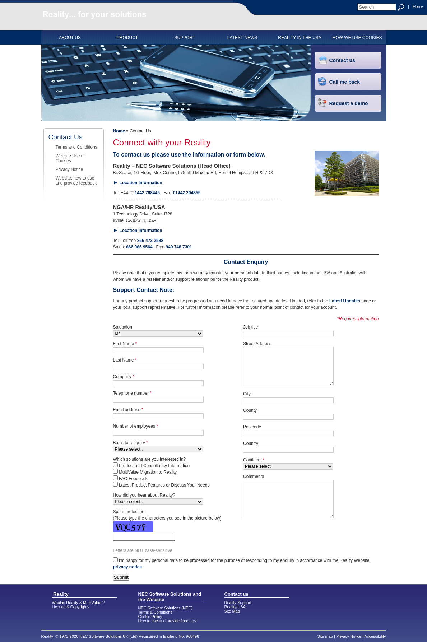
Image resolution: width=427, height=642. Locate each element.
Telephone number (132, 393)
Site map (325, 636)
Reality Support (237, 602)
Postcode (252, 426)
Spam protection (128, 511)
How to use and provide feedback (167, 621)
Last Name (125, 360)
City (247, 393)
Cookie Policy (150, 616)
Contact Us (65, 137)
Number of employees (135, 426)
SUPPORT (185, 37)
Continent (253, 459)
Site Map (232, 611)
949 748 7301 (179, 247)
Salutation (122, 327)
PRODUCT (127, 37)
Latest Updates (344, 300)
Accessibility (375, 636)
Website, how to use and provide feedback (76, 181)
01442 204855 (187, 192)
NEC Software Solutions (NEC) (165, 608)
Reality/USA (235, 607)
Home (418, 6)
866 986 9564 (139, 247)
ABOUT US (70, 37)
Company (123, 376)
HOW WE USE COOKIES (357, 37)
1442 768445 (147, 192)
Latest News (242, 37)
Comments (253, 476)
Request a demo (348, 103)
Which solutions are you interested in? (149, 459)
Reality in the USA (299, 37)
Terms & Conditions (155, 612)
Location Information (140, 182)
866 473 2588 (150, 240)
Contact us (342, 60)
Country (250, 443)
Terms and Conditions (76, 147)
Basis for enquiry (130, 442)
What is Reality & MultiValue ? (78, 602)
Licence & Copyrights (70, 607)
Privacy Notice (69, 169)
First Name (125, 343)
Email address (128, 409)
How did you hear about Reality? (144, 495)
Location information (140, 230)
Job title (250, 327)
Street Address (257, 343)
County (250, 410)
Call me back (344, 82)
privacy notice (127, 566)
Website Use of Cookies (70, 158)
